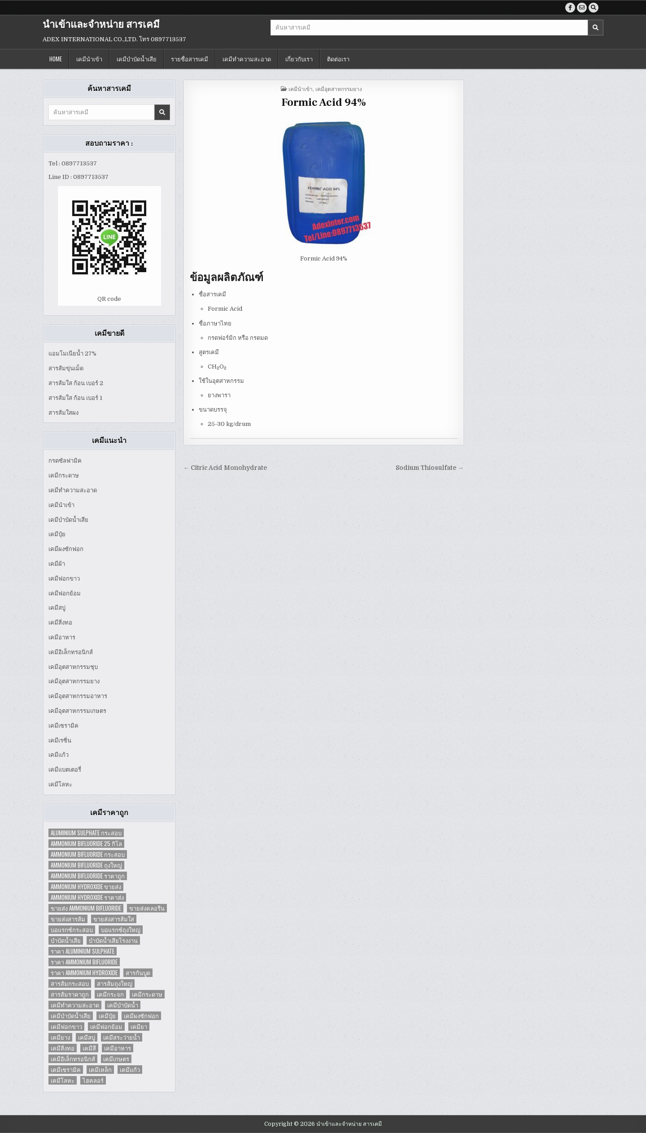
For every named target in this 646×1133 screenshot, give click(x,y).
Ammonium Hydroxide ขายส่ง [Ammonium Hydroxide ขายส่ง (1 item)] (86, 886)
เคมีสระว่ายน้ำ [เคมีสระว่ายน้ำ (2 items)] (121, 1037)
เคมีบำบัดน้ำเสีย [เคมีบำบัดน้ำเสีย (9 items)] (71, 1015)
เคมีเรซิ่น (59, 740)
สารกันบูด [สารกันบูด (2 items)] (138, 972)
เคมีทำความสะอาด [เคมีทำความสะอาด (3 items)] (75, 1005)
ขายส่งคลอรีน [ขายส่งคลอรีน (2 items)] (147, 908)
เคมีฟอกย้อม (64, 593)
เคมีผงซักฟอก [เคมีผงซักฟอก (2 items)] (141, 1015)
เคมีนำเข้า (89, 58)
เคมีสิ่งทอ (60, 622)
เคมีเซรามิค (63, 725)
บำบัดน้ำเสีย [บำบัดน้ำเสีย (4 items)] (66, 940)
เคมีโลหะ (60, 784)
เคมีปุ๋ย (56, 534)
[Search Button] (593, 8)
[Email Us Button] (582, 8)
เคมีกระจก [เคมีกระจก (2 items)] (110, 994)
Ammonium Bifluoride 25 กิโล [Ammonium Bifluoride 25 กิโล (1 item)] (86, 843)
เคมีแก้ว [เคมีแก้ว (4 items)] (130, 1069)
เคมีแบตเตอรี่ (64, 769)
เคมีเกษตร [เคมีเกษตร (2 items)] (116, 1059)
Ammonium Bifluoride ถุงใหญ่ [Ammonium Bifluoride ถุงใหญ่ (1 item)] (86, 865)
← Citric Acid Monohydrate (225, 467)
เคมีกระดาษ (63, 475)
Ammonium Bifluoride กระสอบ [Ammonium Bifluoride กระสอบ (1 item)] (88, 854)
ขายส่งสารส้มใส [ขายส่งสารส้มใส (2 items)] (113, 919)
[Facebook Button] (570, 8)
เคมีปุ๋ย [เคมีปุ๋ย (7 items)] (107, 1015)
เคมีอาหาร (61, 637)
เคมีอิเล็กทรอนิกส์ (70, 652)
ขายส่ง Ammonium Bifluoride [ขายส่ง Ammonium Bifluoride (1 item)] (86, 908)
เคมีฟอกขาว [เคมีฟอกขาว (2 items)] (66, 1026)
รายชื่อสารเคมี (189, 58)
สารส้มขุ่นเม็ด (65, 368)
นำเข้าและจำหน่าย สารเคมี (101, 24)
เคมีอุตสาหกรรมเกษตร (77, 711)
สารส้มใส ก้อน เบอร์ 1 (75, 398)
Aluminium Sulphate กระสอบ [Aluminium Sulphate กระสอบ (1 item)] (86, 833)
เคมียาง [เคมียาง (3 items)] (60, 1037)
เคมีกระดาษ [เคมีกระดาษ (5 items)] (147, 994)
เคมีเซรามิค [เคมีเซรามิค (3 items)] (66, 1069)
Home (55, 58)
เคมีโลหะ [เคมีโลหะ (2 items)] (62, 1080)
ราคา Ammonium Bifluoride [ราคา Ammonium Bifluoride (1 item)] (84, 962)
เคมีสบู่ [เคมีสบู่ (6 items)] (86, 1037)
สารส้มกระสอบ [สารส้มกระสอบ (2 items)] (70, 983)
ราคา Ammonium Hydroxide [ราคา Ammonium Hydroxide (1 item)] (84, 972)
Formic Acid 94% (323, 102)
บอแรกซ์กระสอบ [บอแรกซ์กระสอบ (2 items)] (72, 929)
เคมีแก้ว (58, 754)
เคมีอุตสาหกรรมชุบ (73, 667)
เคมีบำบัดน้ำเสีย (137, 58)
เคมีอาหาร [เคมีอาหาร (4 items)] (117, 1048)
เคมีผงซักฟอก (65, 549)
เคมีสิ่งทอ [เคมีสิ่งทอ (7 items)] (62, 1048)
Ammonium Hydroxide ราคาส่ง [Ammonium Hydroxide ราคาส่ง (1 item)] (87, 897)
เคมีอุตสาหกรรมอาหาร (77, 696)
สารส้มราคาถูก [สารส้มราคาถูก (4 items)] (70, 994)
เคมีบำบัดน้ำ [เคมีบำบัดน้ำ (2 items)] (122, 1005)
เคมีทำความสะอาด (247, 58)
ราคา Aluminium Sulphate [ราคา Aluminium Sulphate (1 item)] (82, 951)
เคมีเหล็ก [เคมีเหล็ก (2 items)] (100, 1069)
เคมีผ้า (56, 563)
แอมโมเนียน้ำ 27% (72, 353)
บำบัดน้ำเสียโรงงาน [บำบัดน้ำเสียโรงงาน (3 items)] (113, 940)
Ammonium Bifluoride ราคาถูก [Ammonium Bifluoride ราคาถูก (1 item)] (88, 876)
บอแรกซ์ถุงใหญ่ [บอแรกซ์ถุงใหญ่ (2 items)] (120, 929)
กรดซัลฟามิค (65, 460)
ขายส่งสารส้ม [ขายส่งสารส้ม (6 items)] (68, 919)
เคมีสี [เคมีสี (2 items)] (89, 1048)
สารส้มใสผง (63, 412)
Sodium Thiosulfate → (430, 467)
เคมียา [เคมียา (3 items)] (139, 1026)
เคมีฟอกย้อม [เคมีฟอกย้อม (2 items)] (106, 1026)
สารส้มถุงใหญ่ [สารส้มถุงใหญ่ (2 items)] (114, 983)
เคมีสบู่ (56, 607)
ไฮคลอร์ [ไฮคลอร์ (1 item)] (93, 1080)
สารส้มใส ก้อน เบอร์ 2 (75, 383)
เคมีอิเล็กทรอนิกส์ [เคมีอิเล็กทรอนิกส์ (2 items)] (73, 1059)
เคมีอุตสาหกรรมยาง (74, 681)
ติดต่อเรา (338, 58)
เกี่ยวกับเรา (299, 58)
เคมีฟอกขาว (64, 578)
